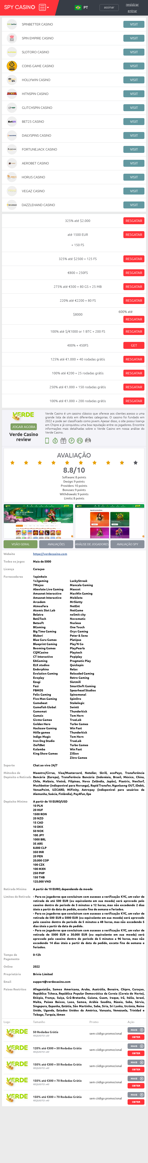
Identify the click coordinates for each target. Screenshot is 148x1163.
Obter (136, 1037)
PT (81, 7)
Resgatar (134, 221)
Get (134, 345)
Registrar (132, 4)
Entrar (132, 11)
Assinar (109, 7)
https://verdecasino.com (50, 554)
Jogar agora (23, 427)
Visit (134, 24)
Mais (134, 1029)
